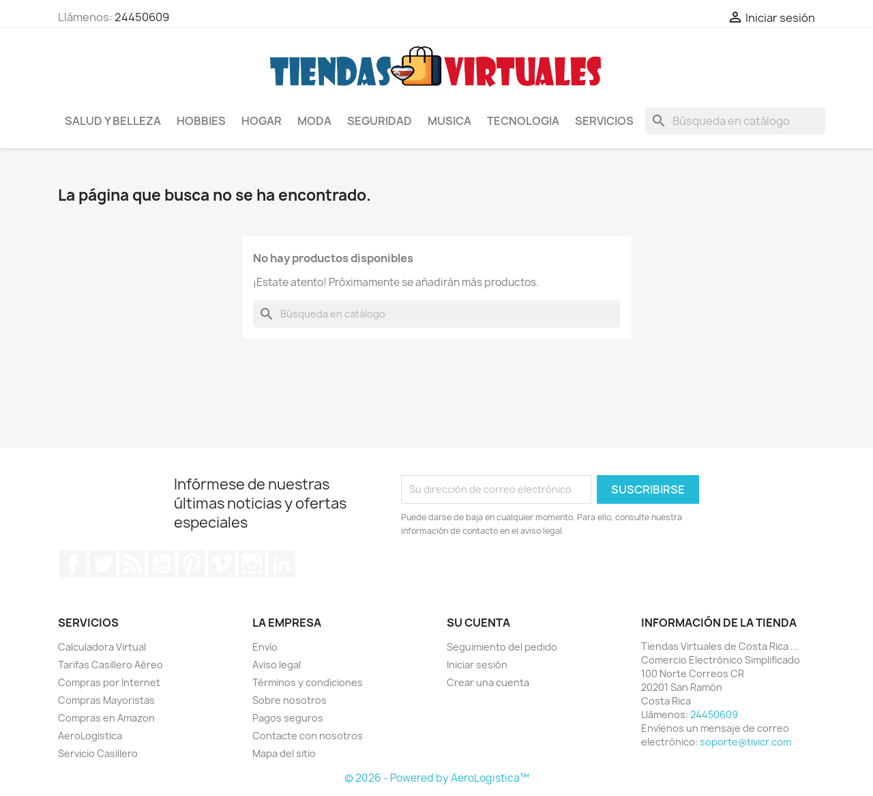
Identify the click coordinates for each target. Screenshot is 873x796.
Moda (314, 120)
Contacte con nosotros (307, 735)
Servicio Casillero (98, 753)
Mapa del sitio (284, 753)
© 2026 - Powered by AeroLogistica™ (436, 778)
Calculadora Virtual (102, 646)
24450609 (142, 17)
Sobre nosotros (289, 700)
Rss (132, 564)
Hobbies (201, 120)
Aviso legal (276, 664)
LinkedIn (281, 564)
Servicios (604, 120)
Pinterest (191, 564)
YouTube (161, 564)
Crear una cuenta (488, 682)
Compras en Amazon (106, 717)
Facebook (73, 564)
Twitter (103, 564)
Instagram (251, 564)
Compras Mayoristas (106, 700)
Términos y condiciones (307, 682)
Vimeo (221, 564)
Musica (449, 120)
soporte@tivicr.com (745, 741)
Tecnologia (523, 120)
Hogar (261, 120)
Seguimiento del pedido (502, 646)
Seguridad (379, 120)
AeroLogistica (90, 735)
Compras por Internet (109, 682)
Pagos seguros (287, 717)
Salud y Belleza (113, 120)
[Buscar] (735, 120)
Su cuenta (478, 622)
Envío (265, 646)
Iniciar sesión (477, 664)
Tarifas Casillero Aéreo (110, 664)
